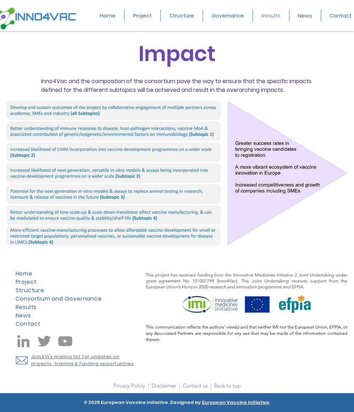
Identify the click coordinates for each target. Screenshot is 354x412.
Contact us (196, 385)
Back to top (227, 385)
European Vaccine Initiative (235, 402)
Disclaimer (165, 385)
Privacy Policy (129, 385)
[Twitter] (44, 341)
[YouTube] (65, 341)
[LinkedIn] (23, 341)
